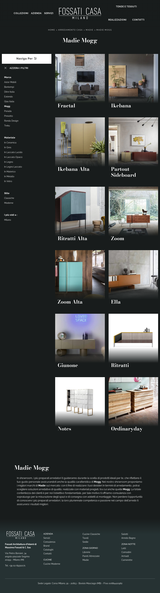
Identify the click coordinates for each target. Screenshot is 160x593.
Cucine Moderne (51, 563)
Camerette (126, 560)
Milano (7, 219)
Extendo (8, 96)
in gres (7, 147)
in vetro (8, 181)
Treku (7, 125)
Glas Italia (9, 101)
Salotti (124, 534)
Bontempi (9, 87)
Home (51, 30)
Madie (89, 30)
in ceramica (10, 142)
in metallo (9, 176)
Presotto (8, 116)
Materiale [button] (9, 137)
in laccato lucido (13, 152)
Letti (123, 548)
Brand (46, 545)
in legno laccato (13, 166)
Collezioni (21, 13)
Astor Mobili (10, 82)
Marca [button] (7, 77)
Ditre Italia (9, 91)
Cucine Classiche (91, 534)
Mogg (7, 106)
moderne (8, 203)
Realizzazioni (117, 20)
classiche (9, 198)
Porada (8, 111)
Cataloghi (48, 549)
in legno (8, 162)
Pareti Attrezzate (91, 556)
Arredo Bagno (128, 538)
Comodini (126, 552)
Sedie (85, 541)
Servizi (48, 13)
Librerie (86, 552)
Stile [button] (6, 193)
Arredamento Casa (70, 30)
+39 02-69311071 (17, 565)
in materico (9, 171)
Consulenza (49, 541)
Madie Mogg (104, 30)
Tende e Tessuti (126, 6)
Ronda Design (11, 120)
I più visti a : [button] (11, 214)
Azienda (36, 13)
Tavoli (85, 538)
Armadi (125, 556)
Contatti (138, 20)
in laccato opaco (13, 157)
